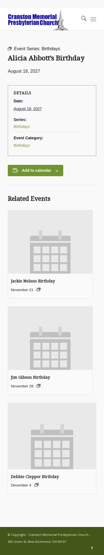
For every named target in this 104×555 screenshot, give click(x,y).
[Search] (81, 19)
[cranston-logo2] (43, 19)
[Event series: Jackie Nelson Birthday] (38, 289)
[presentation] (50, 242)
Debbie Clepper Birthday (35, 477)
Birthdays (22, 126)
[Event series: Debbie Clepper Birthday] (37, 484)
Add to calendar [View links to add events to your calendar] (36, 170)
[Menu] (93, 19)
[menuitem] (81, 19)
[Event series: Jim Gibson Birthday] (38, 385)
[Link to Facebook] (92, 548)
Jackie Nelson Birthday (33, 281)
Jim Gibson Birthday (30, 377)
